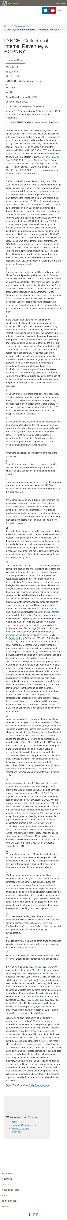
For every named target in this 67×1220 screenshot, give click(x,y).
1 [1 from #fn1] (50, 799)
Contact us (8, 1184)
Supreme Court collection (24, 1125)
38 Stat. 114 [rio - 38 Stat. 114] (29, 143)
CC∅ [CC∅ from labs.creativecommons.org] (8, 1085)
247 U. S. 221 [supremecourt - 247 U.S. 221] (48, 157)
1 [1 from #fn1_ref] (6, 963)
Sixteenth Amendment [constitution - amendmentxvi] (48, 612)
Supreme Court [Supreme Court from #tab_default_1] (15, 60)
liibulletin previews (20, 1128)
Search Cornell (60, 3)
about (14, 1122)
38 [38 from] (58, 157)
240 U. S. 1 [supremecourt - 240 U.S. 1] (14, 638)
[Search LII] (52, 10)
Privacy (6, 1206)
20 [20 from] (22, 638)
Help (4, 1195)
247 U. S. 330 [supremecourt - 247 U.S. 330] (28, 163)
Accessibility (9, 1173)
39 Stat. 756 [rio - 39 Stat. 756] (39, 967)
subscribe (16, 1132)
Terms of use (9, 1201)
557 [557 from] (18, 349)
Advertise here (10, 1190)
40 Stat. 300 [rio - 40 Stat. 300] (37, 1000)
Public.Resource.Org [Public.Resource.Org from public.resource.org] (38, 1085)
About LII (7, 1179)
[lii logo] (7, 10)
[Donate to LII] (45, 10)
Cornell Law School (13, 3)
